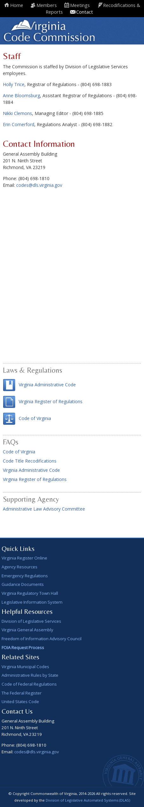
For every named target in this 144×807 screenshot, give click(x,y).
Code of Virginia (35, 418)
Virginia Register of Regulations (50, 401)
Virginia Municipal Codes (25, 666)
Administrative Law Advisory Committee (44, 509)
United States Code (20, 701)
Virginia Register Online (24, 558)
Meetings (80, 5)
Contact (84, 12)
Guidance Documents (23, 584)
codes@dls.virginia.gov (39, 185)
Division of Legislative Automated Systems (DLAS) (88, 800)
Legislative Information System (32, 602)
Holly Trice (13, 84)
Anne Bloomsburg (21, 95)
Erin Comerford (18, 124)
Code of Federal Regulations (29, 684)
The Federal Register (22, 693)
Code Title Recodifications (29, 461)
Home (16, 5)
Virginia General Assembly (27, 630)
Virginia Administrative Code (47, 385)
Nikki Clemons (17, 113)
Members (46, 5)
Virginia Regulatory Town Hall (30, 593)
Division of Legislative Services (31, 621)
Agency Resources (19, 567)
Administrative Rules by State (30, 675)
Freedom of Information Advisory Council (42, 638)
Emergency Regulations (25, 576)
